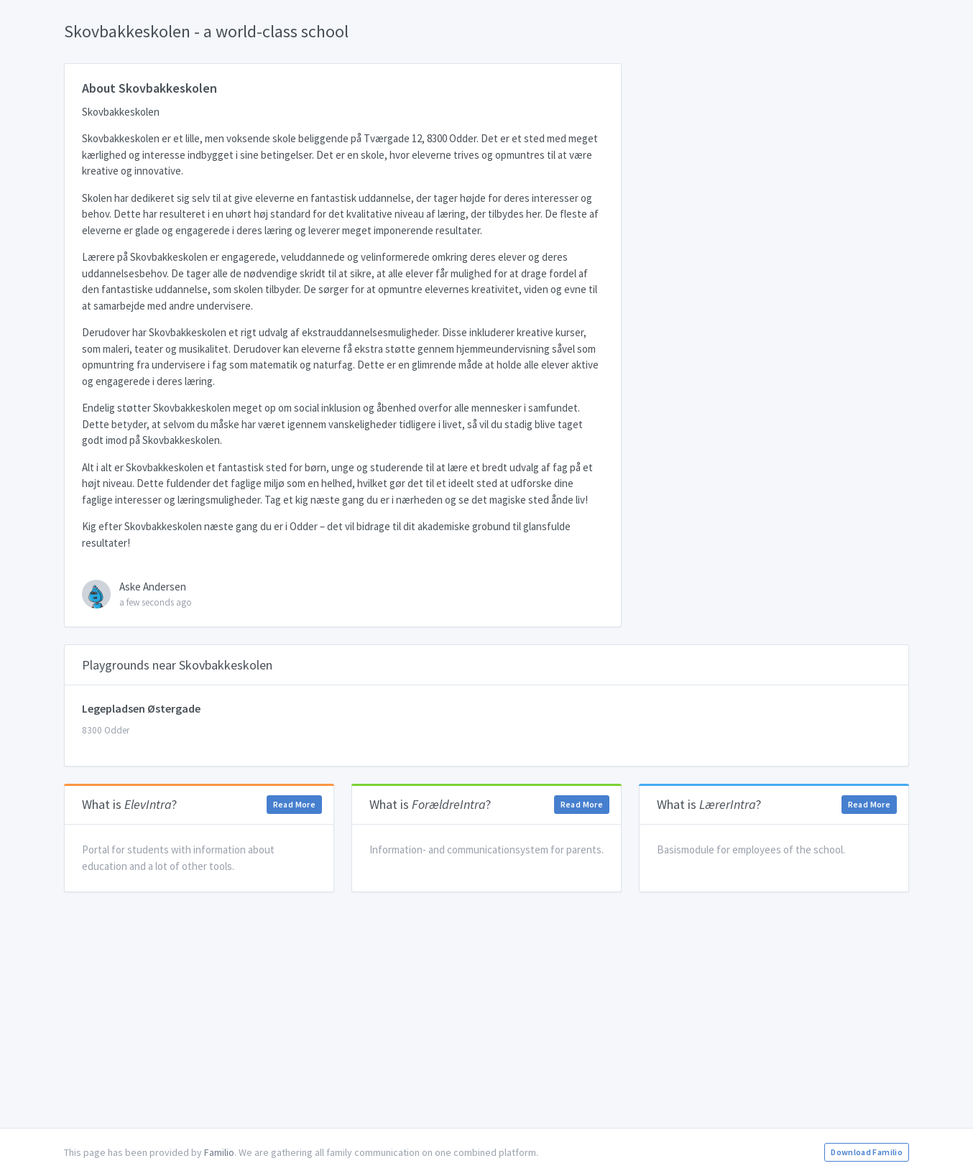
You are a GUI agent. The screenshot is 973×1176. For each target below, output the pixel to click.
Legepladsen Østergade (141, 708)
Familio (219, 1152)
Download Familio (867, 1152)
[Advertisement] (486, 1010)
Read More (294, 804)
